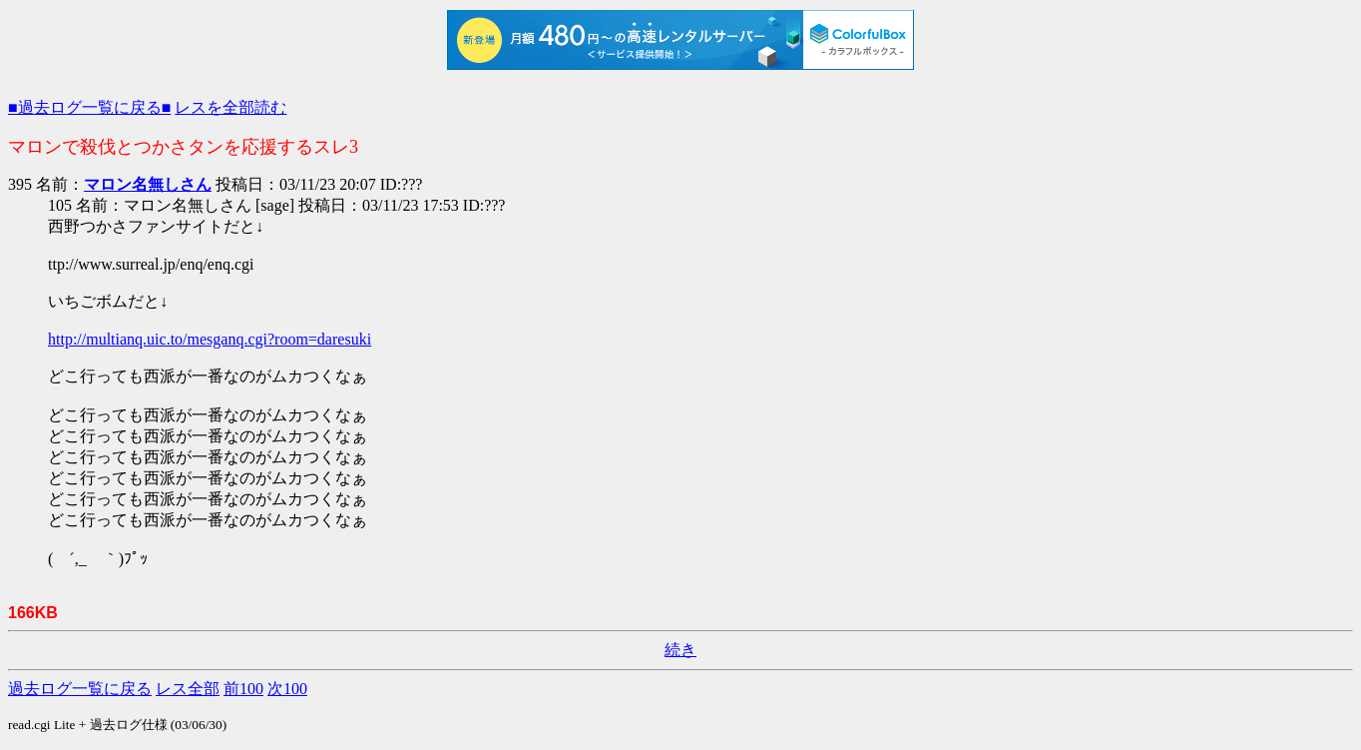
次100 (287, 688)
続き (680, 649)
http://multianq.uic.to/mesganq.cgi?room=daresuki (209, 339)
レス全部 (188, 688)
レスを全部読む (230, 107)
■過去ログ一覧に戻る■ (89, 107)
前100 (243, 688)
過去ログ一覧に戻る (80, 688)
